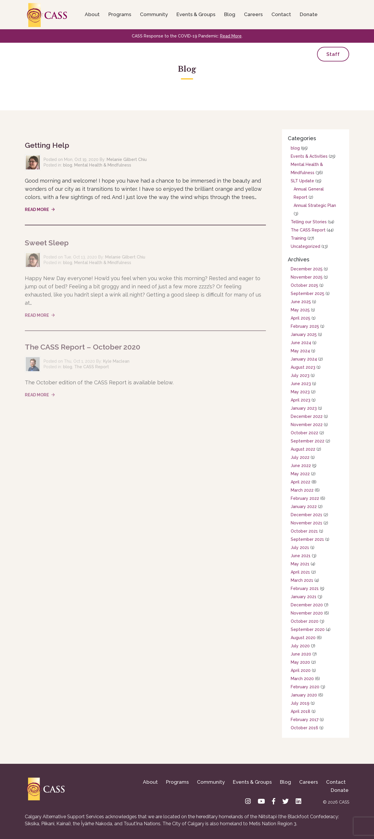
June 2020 (301, 654)
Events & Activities (309, 156)
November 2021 (306, 523)
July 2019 (300, 703)
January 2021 (303, 596)
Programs (119, 14)
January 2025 (304, 334)
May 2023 (300, 392)
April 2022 (300, 482)
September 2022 (307, 441)
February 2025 (305, 326)
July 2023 (300, 375)
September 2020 (308, 629)
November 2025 (307, 277)
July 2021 (300, 547)
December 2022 (307, 416)
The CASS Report (91, 368)
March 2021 (302, 580)
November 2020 (307, 613)
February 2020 (305, 686)
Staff (333, 54)
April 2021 (300, 572)
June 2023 (301, 383)
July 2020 (300, 646)
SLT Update (302, 181)
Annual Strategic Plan (315, 205)
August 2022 (303, 449)
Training (298, 238)
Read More (231, 36)
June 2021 (301, 555)
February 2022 (305, 498)
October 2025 (304, 285)
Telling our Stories (309, 221)
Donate (309, 14)
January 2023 (304, 408)
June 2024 (301, 342)
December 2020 (307, 605)
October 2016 (304, 727)
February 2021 (305, 588)
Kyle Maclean (116, 363)
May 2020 (300, 662)
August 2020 (303, 637)
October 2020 (304, 621)
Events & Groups (195, 14)
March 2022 (302, 490)
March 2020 (302, 678)
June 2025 (301, 301)
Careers (253, 14)
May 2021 (300, 564)
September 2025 (307, 293)
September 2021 (307, 539)
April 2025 (300, 318)
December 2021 (306, 514)
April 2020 (301, 670)
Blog (229, 14)
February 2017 (304, 719)
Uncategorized (305, 246)
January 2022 (304, 506)
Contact (281, 14)
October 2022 (304, 432)
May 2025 (300, 310)
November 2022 (307, 424)
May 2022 (300, 473)
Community (154, 14)
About (92, 14)
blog (67, 165)
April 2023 (300, 400)
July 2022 (300, 457)
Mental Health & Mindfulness (102, 165)
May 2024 (300, 351)
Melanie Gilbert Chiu (127, 159)
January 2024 (304, 359)
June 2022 (301, 465)
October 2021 (304, 531)
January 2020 (304, 695)
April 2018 (300, 711)
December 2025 (307, 269)
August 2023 (303, 367)
